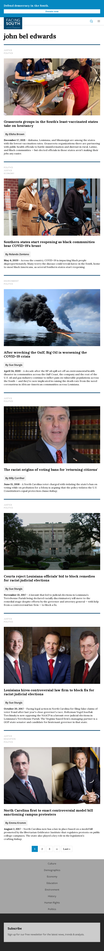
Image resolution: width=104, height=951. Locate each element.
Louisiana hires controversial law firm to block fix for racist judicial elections (49, 692)
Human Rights (52, 902)
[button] (99, 21)
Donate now (52, 11)
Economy (9, 173)
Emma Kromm (17, 823)
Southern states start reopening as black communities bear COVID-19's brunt (49, 244)
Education (10, 738)
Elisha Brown (16, 134)
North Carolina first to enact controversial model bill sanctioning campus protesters (48, 812)
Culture (52, 863)
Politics (8, 53)
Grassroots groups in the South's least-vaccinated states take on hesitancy (51, 123)
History (52, 896)
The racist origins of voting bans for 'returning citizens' (51, 469)
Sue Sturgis (15, 365)
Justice (8, 50)
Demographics (52, 870)
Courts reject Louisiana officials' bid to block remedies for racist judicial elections (49, 578)
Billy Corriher (17, 478)
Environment (11, 281)
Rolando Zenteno (19, 254)
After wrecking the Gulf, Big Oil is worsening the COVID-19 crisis (45, 354)
